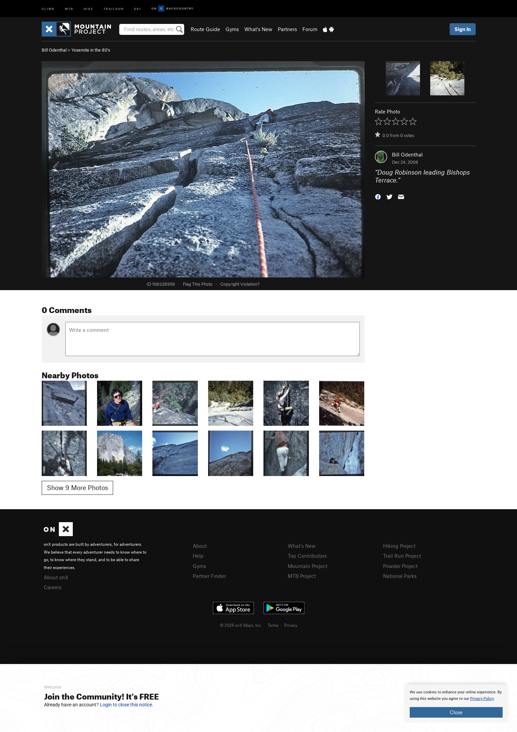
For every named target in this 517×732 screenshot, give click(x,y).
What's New (258, 29)
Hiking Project (399, 546)
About (200, 546)
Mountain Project (307, 566)
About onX (56, 577)
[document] (456, 703)
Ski (137, 8)
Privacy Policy (482, 698)
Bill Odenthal (54, 50)
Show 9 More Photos (77, 487)
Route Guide (205, 29)
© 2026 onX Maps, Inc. (241, 625)
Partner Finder (209, 576)
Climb (48, 8)
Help (198, 556)
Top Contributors (307, 556)
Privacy (290, 625)
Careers (53, 587)
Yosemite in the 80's (90, 50)
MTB (69, 8)
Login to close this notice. (126, 704)
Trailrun (114, 8)
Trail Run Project (402, 556)
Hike (88, 8)
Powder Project (400, 566)
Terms (273, 625)
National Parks (400, 576)
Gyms (232, 29)
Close (456, 712)
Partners (287, 29)
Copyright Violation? (239, 284)
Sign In (462, 29)
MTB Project (302, 576)
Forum (309, 29)
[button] (378, 196)
